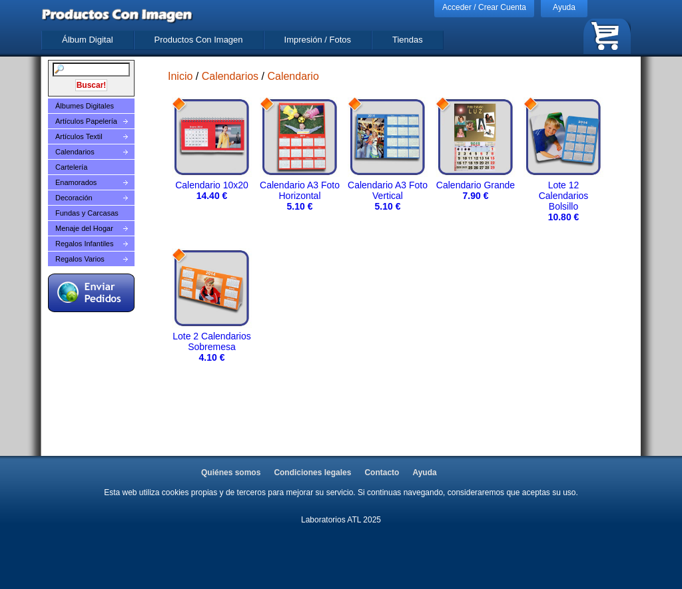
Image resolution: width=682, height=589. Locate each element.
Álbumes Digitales (84, 106)
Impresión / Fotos (317, 40)
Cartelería (71, 167)
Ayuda (564, 7)
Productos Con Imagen (199, 40)
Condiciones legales (312, 472)
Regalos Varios (80, 259)
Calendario (292, 76)
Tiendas (407, 40)
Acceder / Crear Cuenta (484, 7)
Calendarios (75, 152)
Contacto (381, 472)
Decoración (74, 198)
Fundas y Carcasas (87, 213)
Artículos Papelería (86, 121)
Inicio (180, 76)
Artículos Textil (79, 136)
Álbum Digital (87, 40)
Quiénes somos (230, 472)
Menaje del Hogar (84, 228)
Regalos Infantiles (84, 244)
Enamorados (76, 182)
